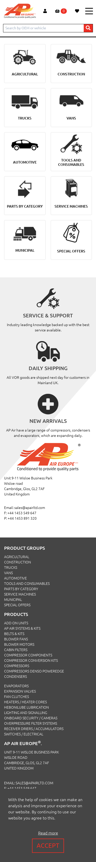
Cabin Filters (15, 650)
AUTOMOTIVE (15, 578)
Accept (48, 845)
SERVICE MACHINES (20, 594)
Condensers (15, 677)
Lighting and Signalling (25, 713)
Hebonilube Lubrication (26, 707)
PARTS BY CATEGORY (21, 589)
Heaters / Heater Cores (25, 702)
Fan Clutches (16, 697)
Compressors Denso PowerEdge (34, 671)
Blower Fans (16, 639)
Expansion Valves (20, 691)
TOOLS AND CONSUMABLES (27, 584)
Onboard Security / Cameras (30, 718)
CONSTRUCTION (17, 562)
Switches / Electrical (23, 734)
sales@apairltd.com (29, 508)
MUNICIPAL (13, 600)
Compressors (16, 666)
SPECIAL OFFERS (17, 605)
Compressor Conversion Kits (31, 660)
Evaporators (16, 686)
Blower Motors (19, 644)
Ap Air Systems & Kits (22, 628)
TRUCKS (10, 567)
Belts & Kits (14, 634)
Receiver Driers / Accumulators (33, 729)
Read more (48, 833)
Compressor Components (28, 655)
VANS (8, 573)
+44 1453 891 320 (22, 518)
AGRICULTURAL (16, 557)
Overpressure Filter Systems (30, 723)
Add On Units (16, 623)
